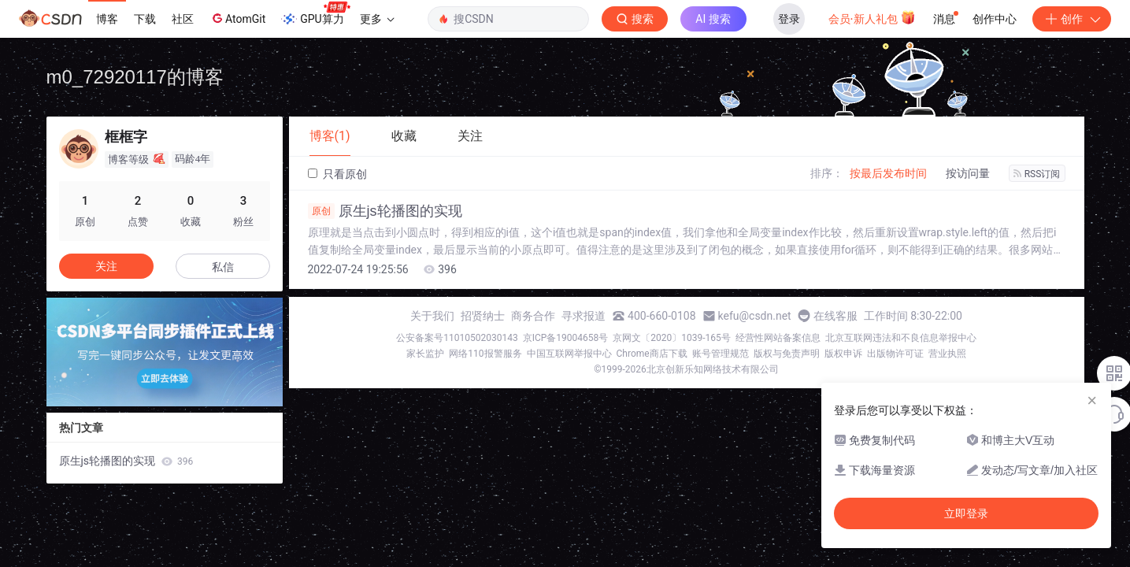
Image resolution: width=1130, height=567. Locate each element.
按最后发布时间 (888, 173)
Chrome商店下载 (652, 353)
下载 (145, 19)
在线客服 (835, 315)
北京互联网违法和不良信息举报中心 (900, 337)
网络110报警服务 (485, 353)
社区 (183, 19)
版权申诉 (843, 353)
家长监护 (425, 353)
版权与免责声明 (787, 353)
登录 (789, 19)
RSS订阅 (1037, 174)
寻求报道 (583, 315)
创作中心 (995, 19)
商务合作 (533, 315)
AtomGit (237, 18)
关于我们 (432, 315)
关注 (106, 266)
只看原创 (337, 174)
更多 (377, 19)
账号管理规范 (720, 353)
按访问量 (968, 173)
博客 (107, 19)
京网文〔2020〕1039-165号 (672, 337)
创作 (1072, 19)
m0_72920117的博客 (135, 76)
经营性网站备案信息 (778, 337)
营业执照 (947, 353)
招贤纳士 (483, 315)
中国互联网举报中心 (569, 353)
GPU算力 (315, 14)
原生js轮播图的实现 (385, 211)
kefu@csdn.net (754, 315)
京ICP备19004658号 (566, 337)
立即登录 (966, 513)
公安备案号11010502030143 (456, 337)
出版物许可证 (895, 353)
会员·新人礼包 (872, 17)
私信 (223, 267)
